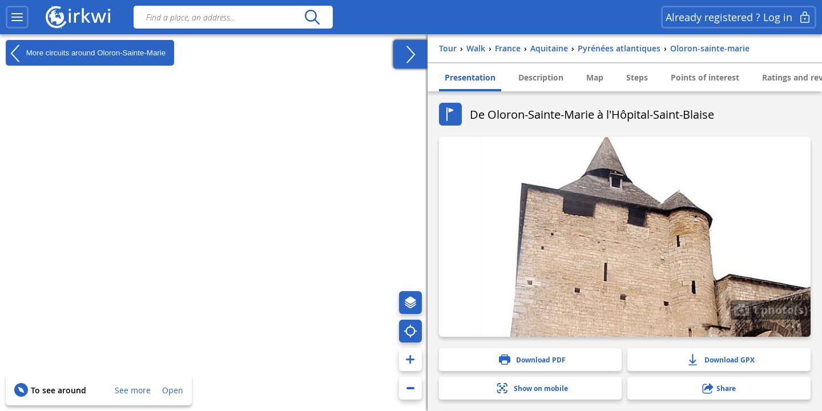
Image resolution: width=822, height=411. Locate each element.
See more (133, 390)
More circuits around (86, 53)
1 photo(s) (771, 309)
